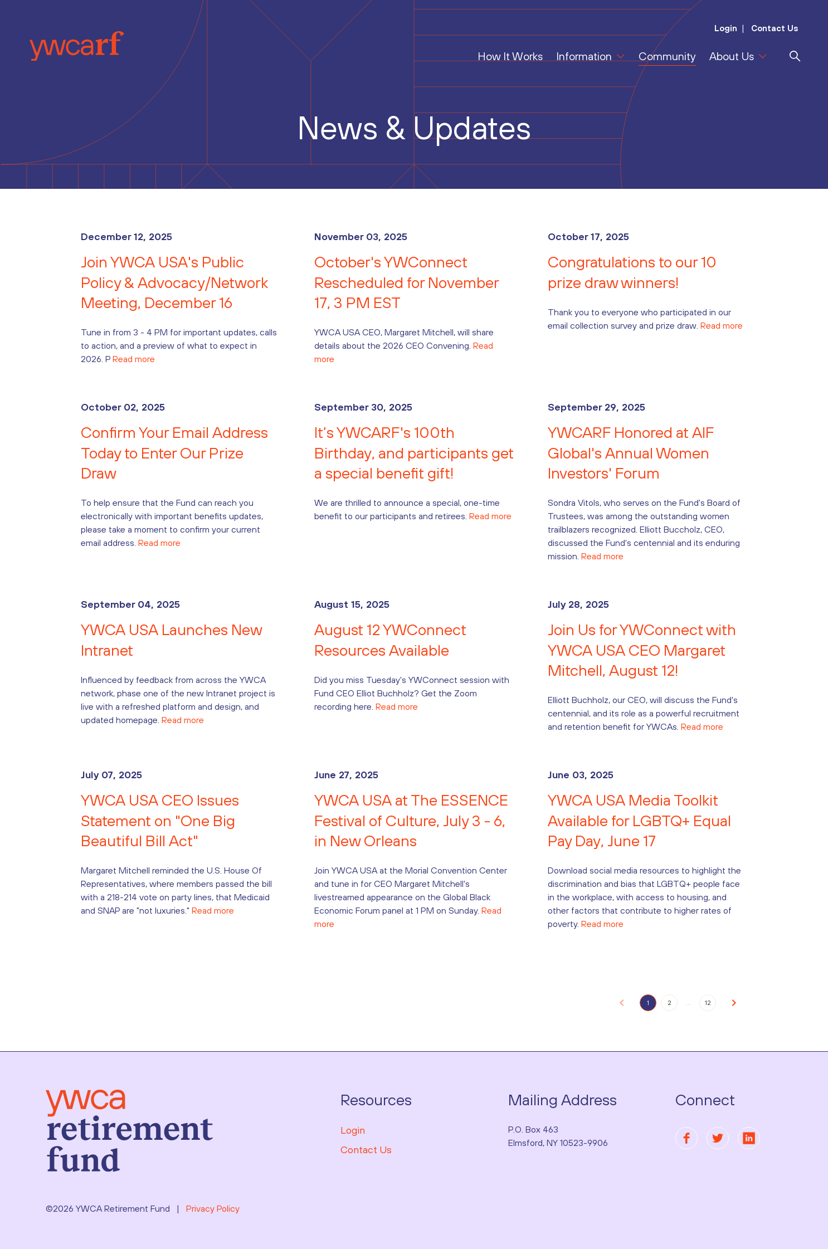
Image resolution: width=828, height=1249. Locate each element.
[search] (795, 56)
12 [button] (708, 1003)
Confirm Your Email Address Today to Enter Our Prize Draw (174, 452)
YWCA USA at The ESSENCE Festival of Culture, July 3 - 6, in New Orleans (411, 820)
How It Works (510, 56)
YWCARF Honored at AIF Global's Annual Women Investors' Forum (631, 452)
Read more (134, 359)
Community (667, 56)
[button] (621, 1002)
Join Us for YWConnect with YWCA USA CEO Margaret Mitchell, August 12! (642, 650)
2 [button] (669, 1003)
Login (725, 28)
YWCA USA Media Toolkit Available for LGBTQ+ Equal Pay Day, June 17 (639, 820)
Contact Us (773, 28)
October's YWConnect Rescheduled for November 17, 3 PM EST (406, 282)
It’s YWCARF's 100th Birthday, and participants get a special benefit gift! (414, 452)
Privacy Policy (213, 1208)
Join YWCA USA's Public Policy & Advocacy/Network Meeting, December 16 (174, 282)
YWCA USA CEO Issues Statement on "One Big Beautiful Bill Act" (160, 820)
